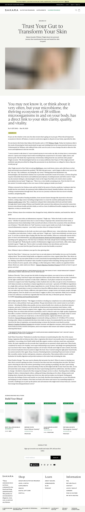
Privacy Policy (65, 509)
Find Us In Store (71, 493)
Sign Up (67, 1)
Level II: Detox (23, 483)
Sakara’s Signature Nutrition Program (48, 265)
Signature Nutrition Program (29, 480)
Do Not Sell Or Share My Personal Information (25, 509)
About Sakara (50, 480)
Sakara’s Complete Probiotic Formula (20, 324)
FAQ (67, 480)
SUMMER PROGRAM (54, 10)
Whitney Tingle (53, 143)
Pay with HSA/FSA (72, 495)
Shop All (21, 493)
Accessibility (45, 508)
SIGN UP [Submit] (55, 457)
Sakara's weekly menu (15, 202)
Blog (47, 485)
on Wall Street (38, 168)
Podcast (48, 488)
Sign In (72, 4)
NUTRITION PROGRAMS (27, 10)
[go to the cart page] (79, 10)
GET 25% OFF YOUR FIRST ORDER (14, 4)
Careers (69, 490)
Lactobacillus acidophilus (49, 313)
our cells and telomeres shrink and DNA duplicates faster (48, 237)
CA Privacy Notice (55, 509)
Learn (67, 4)
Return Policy (71, 483)
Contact (69, 485)
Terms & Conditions (75, 509)
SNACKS (21, 488)
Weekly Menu (60, 4)
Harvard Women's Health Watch (25, 318)
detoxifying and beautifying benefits (26, 297)
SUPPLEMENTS (41, 10)
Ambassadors (50, 483)
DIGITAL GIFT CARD (24, 490)
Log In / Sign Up (71, 488)
